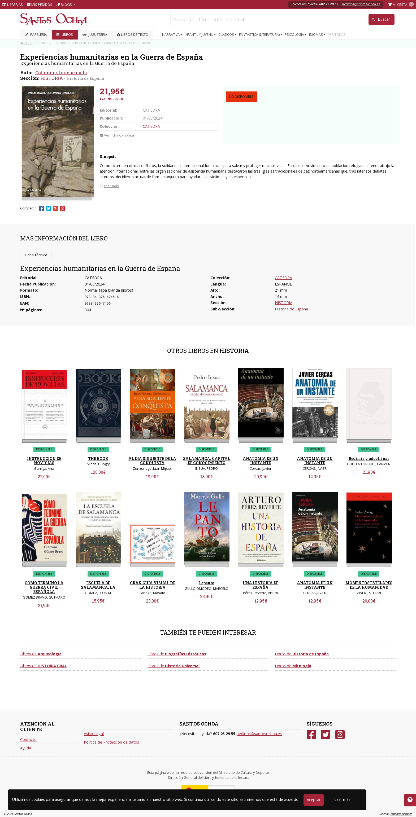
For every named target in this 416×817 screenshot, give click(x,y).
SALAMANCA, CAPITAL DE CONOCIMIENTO (206, 460)
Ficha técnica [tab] (36, 254)
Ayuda (25, 747)
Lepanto (206, 582)
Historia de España (85, 78)
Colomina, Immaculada (61, 72)
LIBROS (65, 34)
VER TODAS (337, 34)
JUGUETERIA (95, 34)
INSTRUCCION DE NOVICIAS (44, 460)
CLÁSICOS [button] (226, 34)
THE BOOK (98, 458)
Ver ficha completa (117, 135)
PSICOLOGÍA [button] (295, 34)
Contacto (28, 739)
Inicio (26, 43)
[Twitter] (325, 734)
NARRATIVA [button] (171, 34)
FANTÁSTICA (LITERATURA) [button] (259, 34)
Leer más (342, 799)
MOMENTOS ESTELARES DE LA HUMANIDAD (368, 585)
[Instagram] (340, 734)
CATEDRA (151, 126)
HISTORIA (51, 78)
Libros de (41, 653)
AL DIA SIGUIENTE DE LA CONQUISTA (152, 460)
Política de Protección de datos (111, 742)
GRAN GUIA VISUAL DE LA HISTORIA (152, 585)
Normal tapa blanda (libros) (109, 290)
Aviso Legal (94, 733)
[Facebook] (311, 734)
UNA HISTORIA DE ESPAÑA (260, 585)
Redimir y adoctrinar (369, 458)
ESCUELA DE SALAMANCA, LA (98, 585)
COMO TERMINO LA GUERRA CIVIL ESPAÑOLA (44, 587)
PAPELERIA (36, 34)
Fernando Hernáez (400, 814)
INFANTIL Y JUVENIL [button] (199, 34)
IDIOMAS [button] (316, 34)
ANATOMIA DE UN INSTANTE (261, 460)
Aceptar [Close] (313, 799)
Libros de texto (132, 34)
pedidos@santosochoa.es (361, 4)
